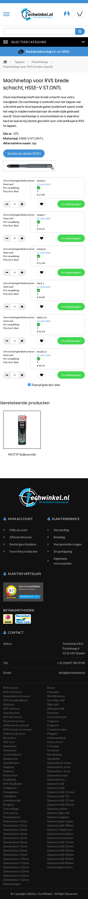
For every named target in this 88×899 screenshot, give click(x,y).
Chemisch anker (57, 729)
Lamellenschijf (12, 800)
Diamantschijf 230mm (60, 850)
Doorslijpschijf (56, 700)
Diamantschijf (55, 783)
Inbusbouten (11, 712)
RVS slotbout (11, 708)
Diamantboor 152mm (16, 879)
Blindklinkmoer (56, 696)
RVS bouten (10, 687)
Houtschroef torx (14, 721)
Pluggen (52, 733)
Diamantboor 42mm (15, 833)
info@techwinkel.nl (72, 672)
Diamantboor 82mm (15, 850)
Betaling (59, 537)
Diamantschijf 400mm (60, 863)
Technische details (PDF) (24, 153)
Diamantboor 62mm (15, 842)
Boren (51, 687)
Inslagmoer (10, 787)
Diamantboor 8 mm (58, 771)
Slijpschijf (53, 704)
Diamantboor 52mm (15, 838)
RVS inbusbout (12, 717)
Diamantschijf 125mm (60, 846)
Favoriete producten (23, 551)
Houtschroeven (57, 717)
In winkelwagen (71, 204)
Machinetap (40, 62)
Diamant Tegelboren (60, 829)
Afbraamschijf (55, 708)
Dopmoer (53, 712)
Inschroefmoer (12, 754)
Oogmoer (53, 725)
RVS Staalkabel (12, 783)
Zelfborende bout (14, 733)
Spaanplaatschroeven (16, 696)
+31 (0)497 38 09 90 (71, 663)
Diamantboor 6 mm (58, 767)
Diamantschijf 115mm (60, 842)
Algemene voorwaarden (63, 561)
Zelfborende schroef (16, 725)
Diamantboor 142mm (16, 875)
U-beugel (53, 746)
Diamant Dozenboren (60, 838)
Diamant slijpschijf (58, 813)
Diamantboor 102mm (16, 858)
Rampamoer (10, 758)
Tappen (19, 62)
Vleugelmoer (11, 792)
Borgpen (8, 804)
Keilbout (8, 771)
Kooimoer (53, 750)
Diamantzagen (12, 883)
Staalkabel (9, 779)
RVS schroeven (12, 691)
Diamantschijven (57, 808)
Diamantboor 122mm (16, 867)
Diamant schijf (56, 787)
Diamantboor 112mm (16, 863)
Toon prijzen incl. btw (44, 385)
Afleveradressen (21, 537)
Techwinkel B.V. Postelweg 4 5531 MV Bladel (73, 648)
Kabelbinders (11, 762)
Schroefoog (10, 813)
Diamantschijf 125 (58, 796)
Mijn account (18, 530)
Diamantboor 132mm (16, 871)
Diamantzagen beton (60, 867)
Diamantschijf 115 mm (60, 792)
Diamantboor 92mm (15, 854)
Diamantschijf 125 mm (60, 800)
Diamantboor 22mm (15, 821)
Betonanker (10, 775)
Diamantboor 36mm (15, 829)
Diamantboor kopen (59, 762)
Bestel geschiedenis (23, 544)
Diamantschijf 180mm (60, 825)
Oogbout (53, 721)
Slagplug (8, 767)
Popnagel (53, 691)
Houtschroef (55, 742)
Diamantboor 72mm (15, 846)
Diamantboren (56, 779)
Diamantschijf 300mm (60, 854)
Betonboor (10, 737)
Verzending (61, 530)
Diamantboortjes (57, 775)
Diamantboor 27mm (15, 825)
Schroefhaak (11, 808)
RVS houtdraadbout (15, 700)
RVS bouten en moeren (17, 729)
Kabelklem (9, 796)
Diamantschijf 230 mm (60, 804)
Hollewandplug (56, 737)
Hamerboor (10, 746)
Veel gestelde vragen (68, 544)
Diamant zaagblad (58, 817)
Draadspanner (12, 817)
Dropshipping (63, 551)
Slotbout (8, 704)
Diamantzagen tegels (60, 821)
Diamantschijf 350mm (60, 858)
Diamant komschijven (60, 833)
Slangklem (53, 758)
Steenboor (9, 750)
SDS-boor (9, 742)
